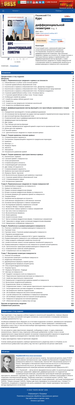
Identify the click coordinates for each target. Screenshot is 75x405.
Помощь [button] (59, 11)
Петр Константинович (29, 355)
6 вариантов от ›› (56, 41)
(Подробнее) (14, 66)
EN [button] (31, 2)
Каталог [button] (15, 11)
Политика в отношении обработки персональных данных (37, 396)
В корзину (67, 20)
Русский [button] (23, 2)
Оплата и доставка (37, 400)
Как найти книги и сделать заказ (37, 398)
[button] (34, 2)
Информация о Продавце (37, 393)
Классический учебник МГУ (49, 33)
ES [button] (28, 2)
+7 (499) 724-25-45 (51, 2)
